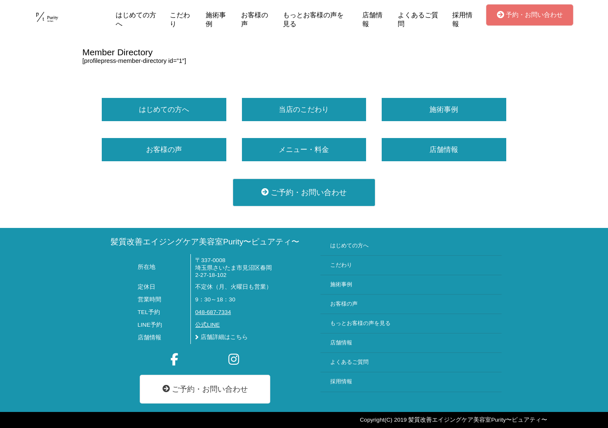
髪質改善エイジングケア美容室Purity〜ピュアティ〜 (205, 241)
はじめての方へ (136, 19)
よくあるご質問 (418, 19)
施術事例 (216, 19)
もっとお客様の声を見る (313, 19)
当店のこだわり (304, 110)
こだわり (180, 19)
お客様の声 (254, 19)
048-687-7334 (213, 312)
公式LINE (207, 325)
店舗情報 (372, 19)
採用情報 (462, 19)
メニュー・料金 (304, 150)
